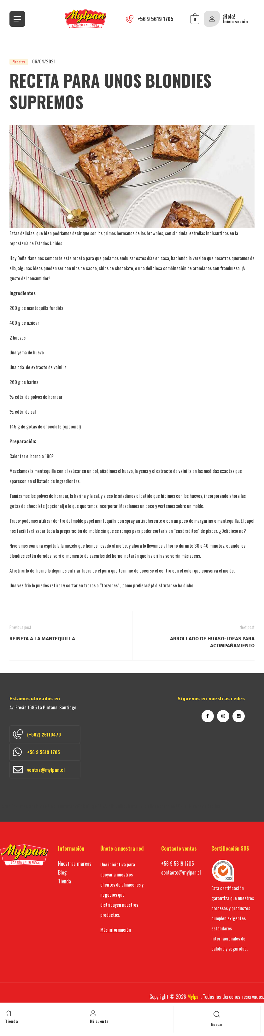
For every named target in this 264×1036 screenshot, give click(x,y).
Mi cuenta (99, 1021)
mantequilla (37, 307)
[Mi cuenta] (93, 1013)
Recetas (19, 61)
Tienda (11, 1021)
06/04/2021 (44, 61)
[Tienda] (8, 1013)
